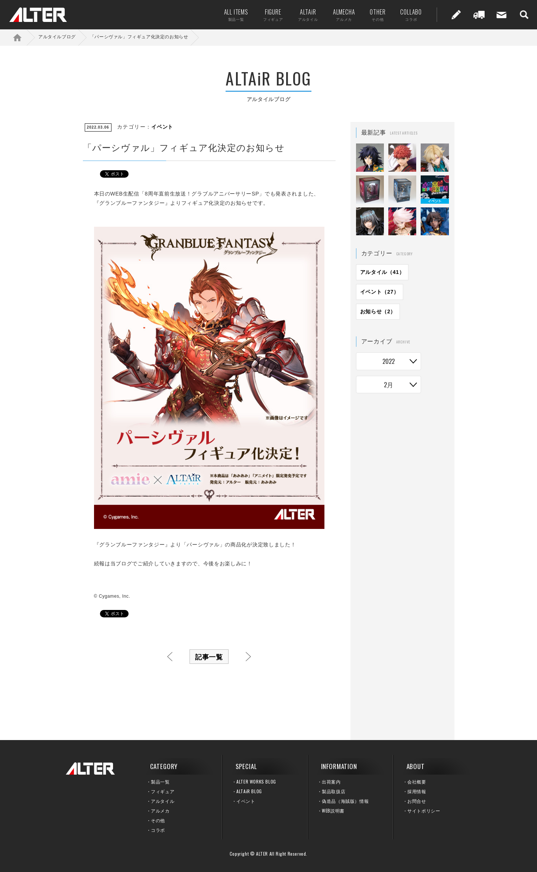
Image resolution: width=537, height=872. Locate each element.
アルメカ (160, 810)
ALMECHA (340, 14)
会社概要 (416, 781)
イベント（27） (379, 292)
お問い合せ (498, 14)
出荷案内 (475, 14)
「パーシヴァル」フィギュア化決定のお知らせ (139, 36)
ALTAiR (304, 14)
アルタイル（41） (382, 272)
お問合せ (416, 801)
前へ (169, 656)
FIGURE (269, 14)
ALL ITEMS (232, 14)
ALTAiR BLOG (249, 791)
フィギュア (162, 791)
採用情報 (416, 791)
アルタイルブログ (57, 36)
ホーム (22, 37)
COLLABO (407, 14)
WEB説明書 (333, 810)
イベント (162, 127)
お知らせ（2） (378, 311)
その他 (158, 820)
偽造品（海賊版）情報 (345, 801)
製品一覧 (160, 781)
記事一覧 (209, 656)
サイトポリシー (423, 810)
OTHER (374, 14)
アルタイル (162, 801)
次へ (248, 656)
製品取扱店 (333, 791)
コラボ (158, 830)
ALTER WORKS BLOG (256, 781)
